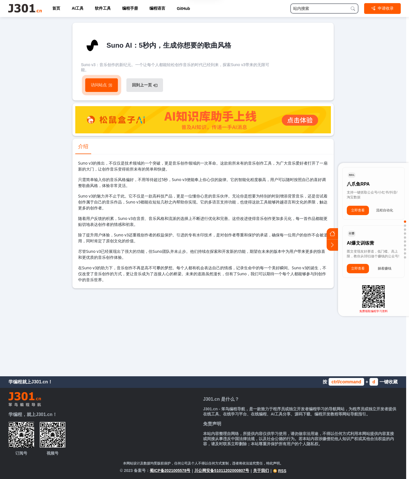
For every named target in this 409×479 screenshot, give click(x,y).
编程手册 (130, 8)
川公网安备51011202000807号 (221, 470)
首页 (56, 8)
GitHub (183, 8)
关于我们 (261, 470)
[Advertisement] (203, 331)
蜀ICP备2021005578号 (170, 470)
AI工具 (78, 8)
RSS (279, 471)
